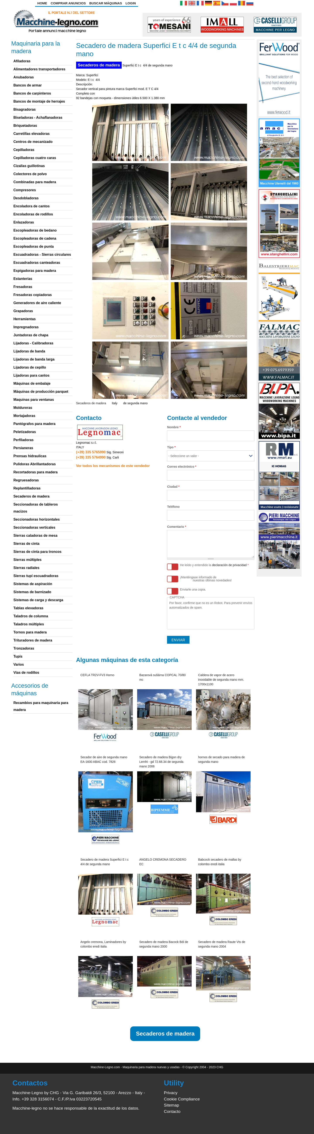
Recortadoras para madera (35, 472)
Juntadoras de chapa (30, 335)
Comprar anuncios (68, 3)
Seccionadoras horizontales (36, 519)
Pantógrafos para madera (34, 424)
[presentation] (202, 618)
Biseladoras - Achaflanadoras (37, 117)
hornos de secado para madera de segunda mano (221, 759)
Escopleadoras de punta (33, 246)
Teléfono (173, 506)
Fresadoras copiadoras (32, 295)
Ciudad (173, 486)
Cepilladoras (23, 150)
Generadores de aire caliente (37, 303)
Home (42, 3)
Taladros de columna (30, 616)
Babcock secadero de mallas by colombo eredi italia (219, 862)
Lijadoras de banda (29, 351)
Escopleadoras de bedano (34, 230)
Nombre (174, 427)
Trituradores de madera (32, 640)
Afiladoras (21, 61)
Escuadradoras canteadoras (36, 262)
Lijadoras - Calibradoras (33, 343)
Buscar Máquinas (105, 3)
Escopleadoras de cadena (34, 238)
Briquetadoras (25, 125)
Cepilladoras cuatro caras (34, 158)
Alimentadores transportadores (39, 69)
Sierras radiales (26, 568)
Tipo (171, 447)
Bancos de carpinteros (32, 93)
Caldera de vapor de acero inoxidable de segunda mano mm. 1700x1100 (221, 679)
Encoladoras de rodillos (33, 214)
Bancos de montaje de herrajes (39, 101)
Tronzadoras (23, 648)
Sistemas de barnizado (32, 592)
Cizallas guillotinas (29, 166)
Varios (18, 664)
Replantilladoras (26, 488)
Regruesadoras (26, 480)
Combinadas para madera (34, 182)
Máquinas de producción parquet (40, 391)
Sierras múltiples (27, 560)
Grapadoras (23, 311)
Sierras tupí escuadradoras (35, 576)
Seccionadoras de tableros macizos (35, 508)
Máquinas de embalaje (31, 383)
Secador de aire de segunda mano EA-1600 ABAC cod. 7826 (103, 759)
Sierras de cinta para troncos (37, 551)
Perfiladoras (23, 440)
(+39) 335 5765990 (91, 452)
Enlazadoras (23, 222)
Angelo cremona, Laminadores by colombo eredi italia (103, 944)
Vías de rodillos (26, 672)
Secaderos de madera (99, 65)
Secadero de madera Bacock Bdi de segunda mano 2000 (163, 944)
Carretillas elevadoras (31, 133)
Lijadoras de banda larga (34, 359)
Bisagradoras (24, 109)
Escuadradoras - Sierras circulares (42, 254)
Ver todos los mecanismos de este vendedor (113, 466)
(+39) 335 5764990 (91, 457)
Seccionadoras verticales (34, 527)
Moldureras (22, 408)
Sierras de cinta (26, 543)
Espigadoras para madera (34, 270)
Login (130, 3)
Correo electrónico (181, 466)
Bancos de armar (27, 85)
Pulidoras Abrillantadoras (34, 464)
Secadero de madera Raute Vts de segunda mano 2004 (221, 944)
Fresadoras (22, 287)
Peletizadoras (24, 432)
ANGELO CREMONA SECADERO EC (162, 862)
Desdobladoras (26, 198)
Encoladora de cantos (31, 206)
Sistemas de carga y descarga (38, 600)
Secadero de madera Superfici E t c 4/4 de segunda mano (104, 862)
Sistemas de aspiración (32, 584)
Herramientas (24, 319)
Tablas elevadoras (28, 608)
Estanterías (22, 279)
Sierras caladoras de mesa (35, 535)
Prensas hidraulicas (29, 456)
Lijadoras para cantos (31, 375)
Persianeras (23, 448)
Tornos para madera (30, 632)
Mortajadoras (24, 416)
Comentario (176, 526)
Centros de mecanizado (33, 142)
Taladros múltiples (28, 624)
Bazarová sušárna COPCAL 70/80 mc (162, 677)
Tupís (17, 656)
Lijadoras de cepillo (29, 367)
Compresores (24, 190)
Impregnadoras (26, 327)
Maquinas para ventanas (33, 399)
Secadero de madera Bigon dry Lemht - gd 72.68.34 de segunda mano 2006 (161, 761)
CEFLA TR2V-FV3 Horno (97, 675)
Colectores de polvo (30, 174)
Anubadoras (23, 77)
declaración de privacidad (229, 565)
